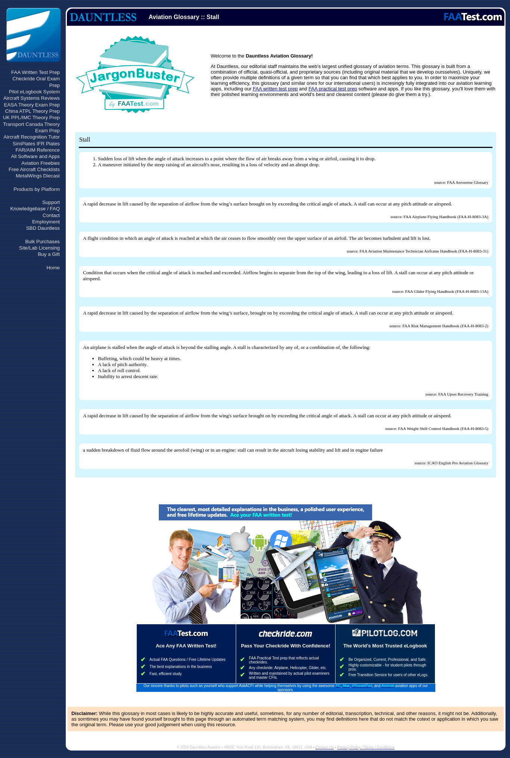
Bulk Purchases (42, 241)
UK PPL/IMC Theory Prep (31, 117)
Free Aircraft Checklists (34, 169)
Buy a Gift (49, 254)
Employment (46, 222)
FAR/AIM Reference (37, 150)
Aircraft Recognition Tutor (32, 137)
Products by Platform (36, 189)
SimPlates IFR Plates (36, 143)
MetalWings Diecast (38, 176)
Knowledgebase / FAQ (35, 208)
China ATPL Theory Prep (32, 111)
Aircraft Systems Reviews (31, 98)
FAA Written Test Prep (35, 72)
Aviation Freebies (40, 163)
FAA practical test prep (333, 89)
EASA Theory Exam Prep (32, 105)
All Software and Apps (35, 156)
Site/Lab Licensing (39, 248)
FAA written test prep (275, 89)
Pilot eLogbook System (34, 92)
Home (53, 267)
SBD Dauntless (43, 228)
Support (51, 202)
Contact (51, 215)
